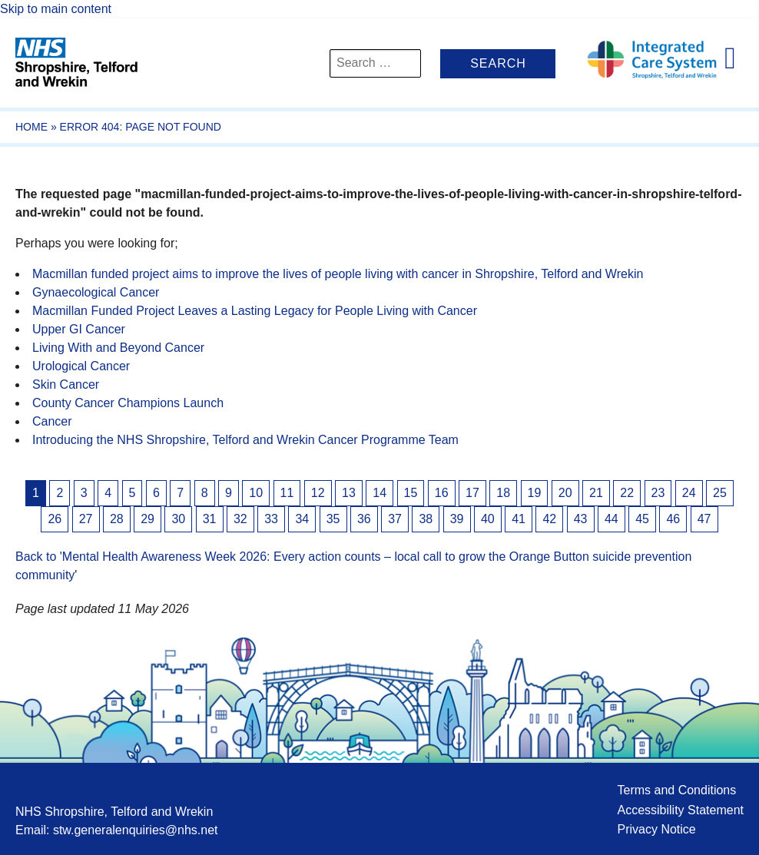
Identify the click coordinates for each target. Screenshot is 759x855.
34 (302, 518)
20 (565, 492)
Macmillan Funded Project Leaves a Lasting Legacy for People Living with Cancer (254, 310)
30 (178, 518)
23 (658, 492)
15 (411, 492)
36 (364, 518)
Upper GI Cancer (78, 329)
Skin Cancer (65, 384)
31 (210, 518)
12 (318, 492)
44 (611, 518)
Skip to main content (55, 8)
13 (349, 492)
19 (535, 492)
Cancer (52, 421)
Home (31, 127)
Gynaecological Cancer (95, 292)
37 (395, 518)
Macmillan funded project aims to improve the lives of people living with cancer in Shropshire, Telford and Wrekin (337, 273)
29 (147, 518)
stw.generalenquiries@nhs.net (135, 830)
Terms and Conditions (676, 790)
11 (287, 492)
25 (720, 492)
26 (54, 518)
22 (627, 492)
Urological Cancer (81, 366)
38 (426, 518)
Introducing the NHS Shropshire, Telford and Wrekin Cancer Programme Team (245, 439)
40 (488, 518)
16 (442, 492)
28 (117, 518)
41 (518, 518)
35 (333, 518)
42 (549, 518)
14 (379, 492)
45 (642, 518)
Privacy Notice (656, 829)
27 (86, 518)
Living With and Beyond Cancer (118, 347)
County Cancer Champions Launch (128, 402)
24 (689, 492)
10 (256, 492)
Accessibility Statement (680, 810)
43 (581, 518)
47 (704, 518)
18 (503, 492)
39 (457, 518)
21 (596, 492)
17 (472, 492)
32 (240, 518)
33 (271, 518)
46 (673, 518)
